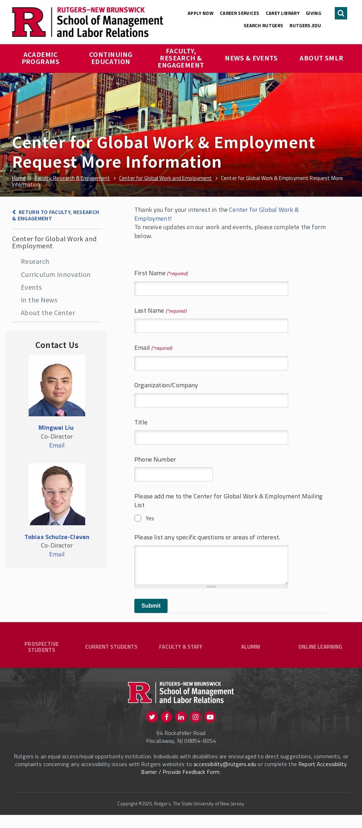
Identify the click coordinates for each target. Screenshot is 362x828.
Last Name (160, 310)
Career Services (239, 13)
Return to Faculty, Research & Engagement (55, 215)
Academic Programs (41, 58)
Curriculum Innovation (55, 274)
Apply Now (201, 13)
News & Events (251, 57)
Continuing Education (111, 58)
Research (35, 261)
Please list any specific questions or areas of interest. (207, 537)
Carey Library (282, 13)
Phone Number (155, 459)
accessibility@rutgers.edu (224, 777)
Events (31, 286)
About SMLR (321, 57)
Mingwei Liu (56, 427)
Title (140, 422)
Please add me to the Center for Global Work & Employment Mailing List (228, 501)
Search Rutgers (264, 25)
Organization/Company (166, 385)
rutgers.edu (305, 25)
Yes (150, 518)
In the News (39, 299)
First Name (160, 273)
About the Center (48, 312)
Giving (313, 13)
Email (153, 347)
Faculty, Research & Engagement (181, 57)
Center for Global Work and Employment (54, 242)
